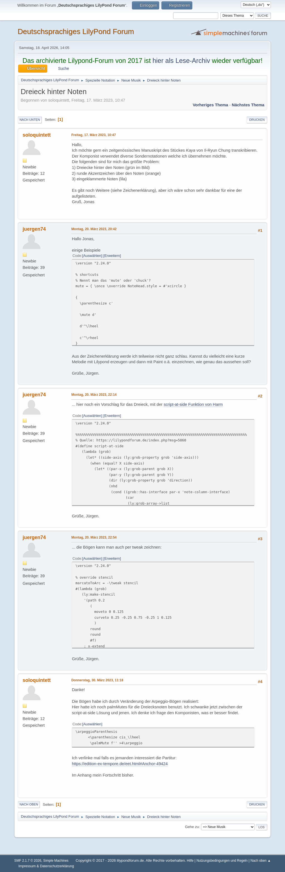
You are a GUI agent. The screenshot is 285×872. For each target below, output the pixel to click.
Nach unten (29, 119)
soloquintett (37, 135)
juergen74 (34, 229)
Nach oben (28, 804)
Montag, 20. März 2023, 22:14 (94, 395)
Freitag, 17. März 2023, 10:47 (93, 135)
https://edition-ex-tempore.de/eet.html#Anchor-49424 (120, 764)
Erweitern (112, 256)
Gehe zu (192, 827)
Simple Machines (55, 861)
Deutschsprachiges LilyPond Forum (76, 31)
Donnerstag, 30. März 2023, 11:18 (97, 680)
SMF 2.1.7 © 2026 (27, 861)
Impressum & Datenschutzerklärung (46, 866)
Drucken (256, 119)
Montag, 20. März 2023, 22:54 (94, 537)
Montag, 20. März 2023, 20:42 (94, 229)
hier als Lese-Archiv (181, 60)
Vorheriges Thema (210, 105)
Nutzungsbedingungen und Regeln (221, 861)
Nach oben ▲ (260, 861)
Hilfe (190, 861)
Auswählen (92, 256)
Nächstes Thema (248, 105)
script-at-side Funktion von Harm (193, 404)
